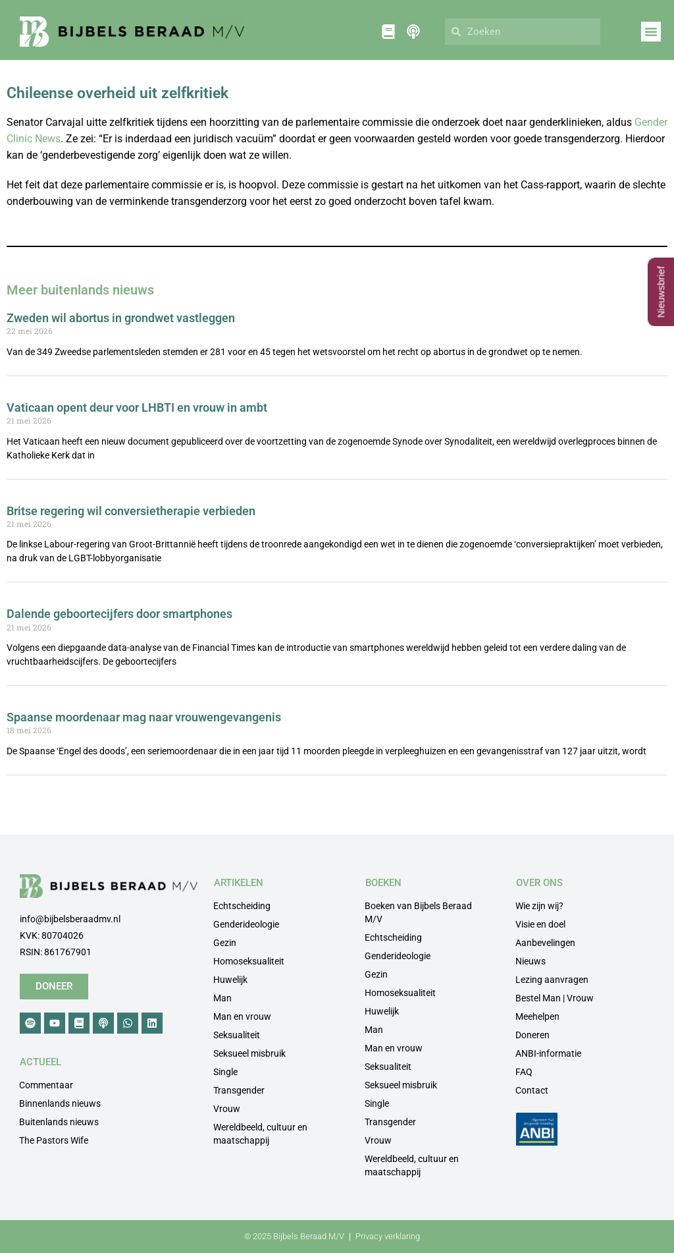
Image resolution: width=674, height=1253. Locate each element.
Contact (531, 1090)
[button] (651, 32)
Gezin (224, 942)
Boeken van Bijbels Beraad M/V (418, 912)
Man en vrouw (242, 1016)
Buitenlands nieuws (59, 1122)
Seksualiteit (236, 1035)
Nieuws (530, 961)
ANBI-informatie (548, 1053)
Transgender (239, 1090)
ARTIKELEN (238, 883)
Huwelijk (230, 979)
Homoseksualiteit (248, 961)
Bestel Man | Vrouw (554, 998)
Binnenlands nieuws (60, 1103)
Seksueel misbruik (249, 1053)
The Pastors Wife (53, 1140)
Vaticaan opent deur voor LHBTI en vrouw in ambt (137, 407)
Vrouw (226, 1108)
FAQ (523, 1072)
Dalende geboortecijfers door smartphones (119, 614)
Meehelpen (537, 1016)
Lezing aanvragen (551, 979)
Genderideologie (246, 924)
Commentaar (46, 1085)
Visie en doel (540, 924)
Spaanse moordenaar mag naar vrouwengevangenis (144, 717)
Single (225, 1072)
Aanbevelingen (545, 942)
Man (222, 998)
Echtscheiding (242, 906)
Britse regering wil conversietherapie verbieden (131, 511)
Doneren (532, 1035)
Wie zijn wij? (539, 906)
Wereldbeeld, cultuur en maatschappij (260, 1134)
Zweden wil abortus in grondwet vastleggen (121, 318)
